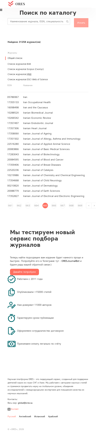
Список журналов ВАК (19, 64)
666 (54, 205)
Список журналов (19, 74)
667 (63, 205)
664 (36, 205)
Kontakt (13, 409)
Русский (12, 416)
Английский (25, 416)
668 (71, 205)
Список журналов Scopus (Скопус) (26, 69)
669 (80, 205)
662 (19, 205)
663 (28, 205)
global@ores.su (25, 403)
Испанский (39, 416)
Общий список (15, 58)
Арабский (53, 416)
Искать (81, 22)
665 (45, 205)
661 (10, 205)
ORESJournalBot (70, 261)
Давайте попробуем (24, 272)
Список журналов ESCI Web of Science (28, 79)
